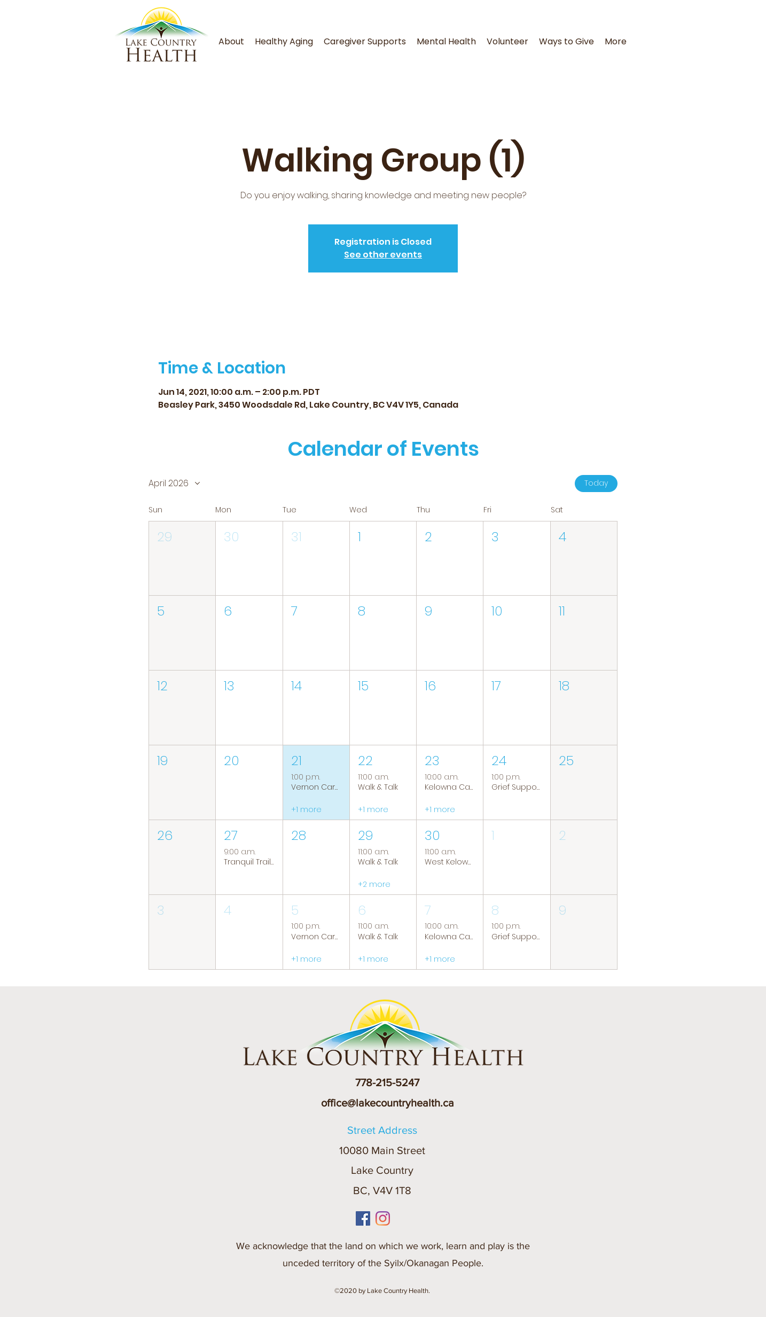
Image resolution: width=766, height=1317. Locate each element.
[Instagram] (383, 1218)
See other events (383, 254)
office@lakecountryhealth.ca (387, 1103)
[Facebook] (363, 1218)
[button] (635, 35)
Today (596, 483)
